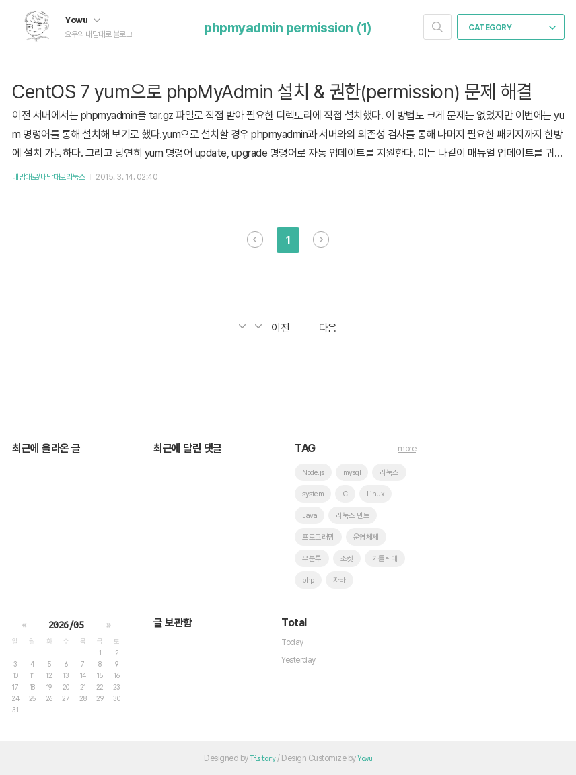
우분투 (312, 558)
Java (309, 515)
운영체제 (366, 537)
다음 (321, 239)
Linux (376, 494)
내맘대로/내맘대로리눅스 (48, 177)
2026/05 (66, 625)
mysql (352, 472)
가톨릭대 (385, 558)
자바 (339, 580)
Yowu (82, 19)
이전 (255, 239)
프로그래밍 (318, 537)
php (308, 580)
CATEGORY (512, 27)
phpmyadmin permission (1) (288, 28)
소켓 (346, 558)
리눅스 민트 (352, 515)
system (313, 494)
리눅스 (389, 472)
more (407, 448)
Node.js (313, 472)
